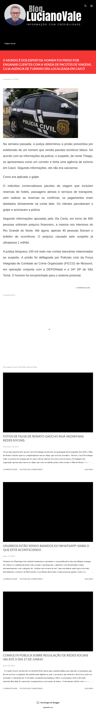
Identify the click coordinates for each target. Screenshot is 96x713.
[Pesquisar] (85, 4)
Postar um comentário (31, 469)
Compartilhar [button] (83, 288)
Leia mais (89, 469)
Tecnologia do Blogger (48, 702)
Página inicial (9, 43)
